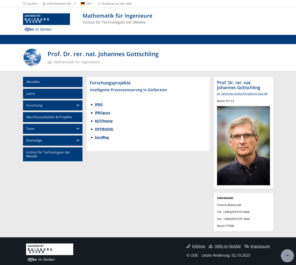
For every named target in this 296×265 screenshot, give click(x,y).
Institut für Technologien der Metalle (48, 154)
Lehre (30, 93)
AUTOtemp (104, 121)
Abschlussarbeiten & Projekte (49, 117)
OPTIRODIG (104, 129)
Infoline (195, 246)
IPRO (99, 104)
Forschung (34, 105)
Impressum (257, 246)
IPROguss (102, 112)
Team (30, 128)
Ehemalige (34, 140)
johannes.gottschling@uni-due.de (244, 94)
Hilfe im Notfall (225, 246)
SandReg (102, 137)
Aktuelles (33, 82)
